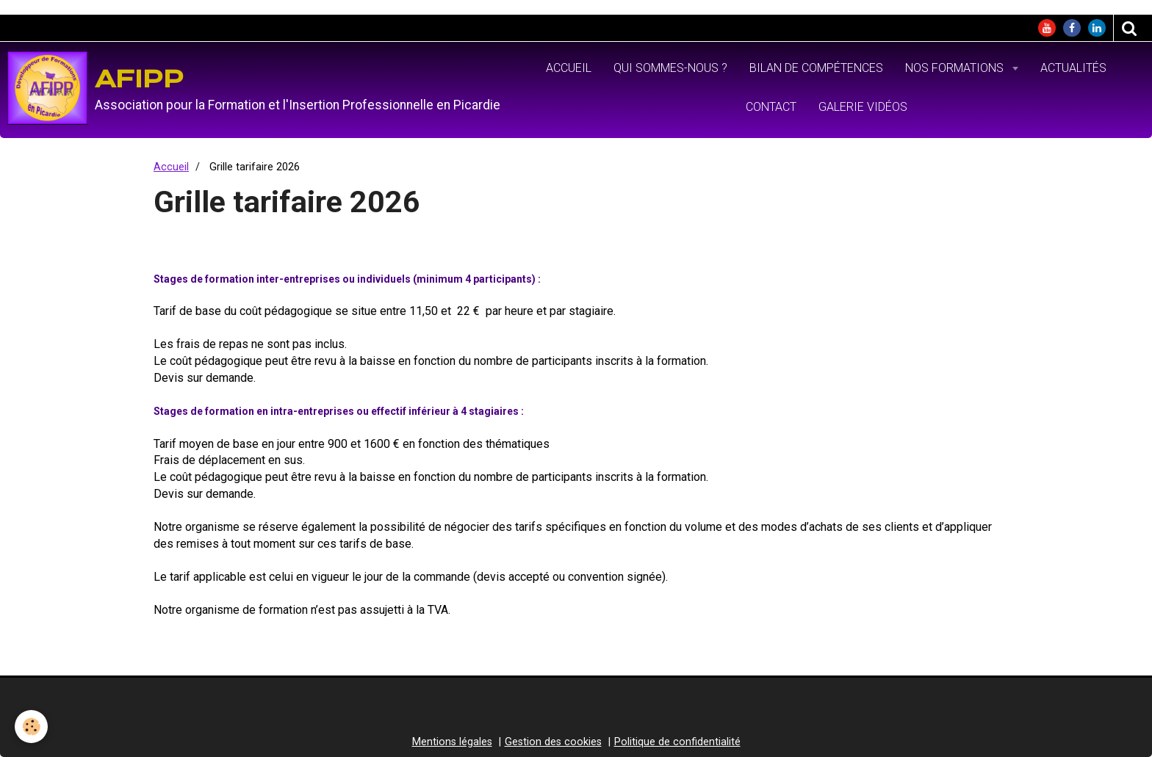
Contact (771, 107)
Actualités (1073, 68)
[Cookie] (31, 726)
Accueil (568, 68)
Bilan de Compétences (816, 68)
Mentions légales (452, 742)
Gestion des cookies (553, 742)
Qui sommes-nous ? (670, 68)
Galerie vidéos (862, 107)
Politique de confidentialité (677, 742)
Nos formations (956, 68)
